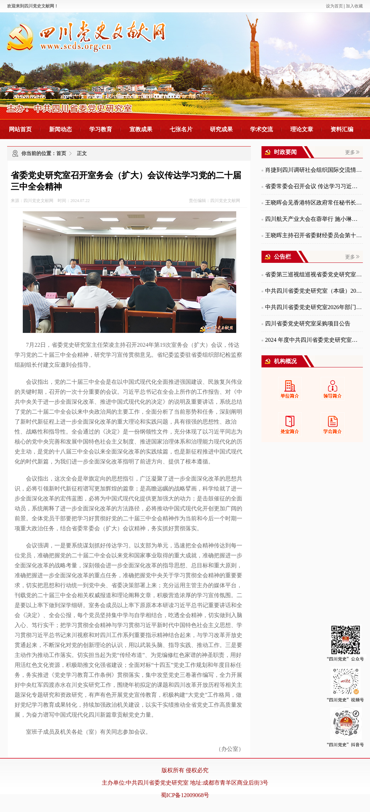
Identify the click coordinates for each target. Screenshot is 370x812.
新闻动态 (60, 129)
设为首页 (334, 6)
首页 (61, 153)
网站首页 (20, 129)
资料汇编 (342, 129)
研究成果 (221, 129)
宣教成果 (141, 129)
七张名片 (181, 129)
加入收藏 (354, 6)
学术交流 (261, 129)
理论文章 (301, 129)
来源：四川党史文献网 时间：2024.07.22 (50, 200)
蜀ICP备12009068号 (185, 795)
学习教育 (100, 129)
